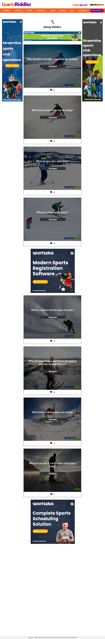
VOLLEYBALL (82, 10)
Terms (63, 637)
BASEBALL (6, 10)
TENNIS (52, 10)
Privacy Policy (55, 637)
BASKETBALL (41, 10)
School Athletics (72, 637)
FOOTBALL (18, 10)
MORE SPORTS (97, 10)
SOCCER (29, 10)
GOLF (72, 10)
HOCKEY (63, 10)
